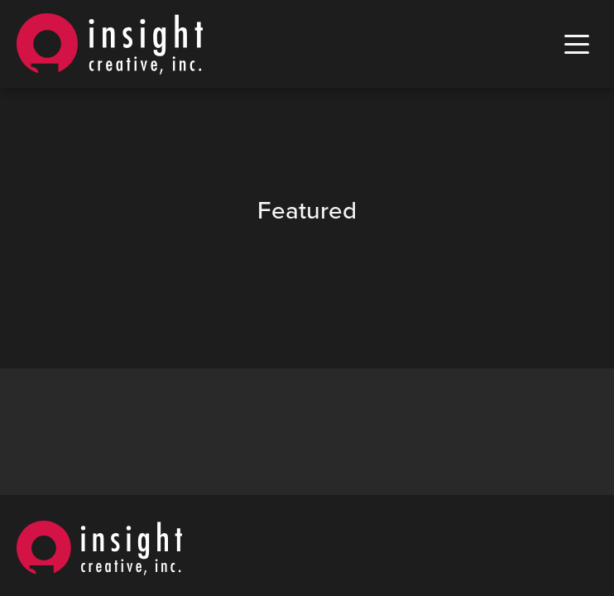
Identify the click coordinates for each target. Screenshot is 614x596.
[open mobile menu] (576, 44)
